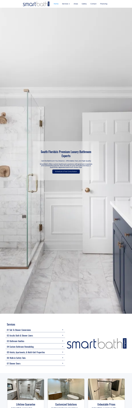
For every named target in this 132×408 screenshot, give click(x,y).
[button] (66, 4)
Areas (76, 4)
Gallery (84, 4)
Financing (103, 4)
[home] (36, 4)
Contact (93, 4)
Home (56, 4)
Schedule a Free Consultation (66, 171)
